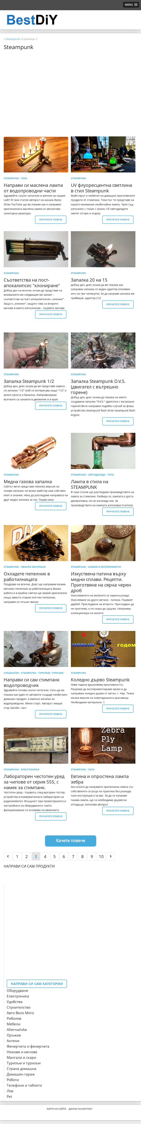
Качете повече (70, 840)
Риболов (14, 1018)
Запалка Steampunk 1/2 (29, 381)
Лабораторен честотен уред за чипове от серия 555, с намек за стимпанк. (34, 781)
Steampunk (11, 178)
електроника (30, 769)
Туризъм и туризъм (24, 1063)
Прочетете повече (50, 219)
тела (24, 178)
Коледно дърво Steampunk (100, 679)
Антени (13, 1040)
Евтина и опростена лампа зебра (100, 779)
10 (101, 856)
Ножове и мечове (22, 1051)
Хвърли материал (33, 567)
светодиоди (97, 474)
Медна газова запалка (28, 481)
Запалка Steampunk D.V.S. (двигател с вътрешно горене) (98, 386)
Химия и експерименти (104, 567)
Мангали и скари (21, 1057)
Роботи (13, 1079)
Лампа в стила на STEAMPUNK (89, 484)
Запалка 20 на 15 (89, 280)
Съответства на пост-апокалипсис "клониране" (32, 282)
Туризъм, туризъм (50, 672)
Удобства (15, 1001)
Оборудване (17, 990)
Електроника (18, 996)
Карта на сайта (56, 1108)
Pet (9, 1096)
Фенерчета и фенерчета (28, 1046)
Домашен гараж (21, 1074)
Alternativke (17, 1029)
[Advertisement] (70, 79)
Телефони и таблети (24, 1085)
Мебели (13, 1024)
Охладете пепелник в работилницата (27, 576)
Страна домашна (21, 1068)
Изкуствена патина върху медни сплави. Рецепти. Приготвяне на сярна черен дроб (101, 582)
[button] (131, 5)
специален (11, 672)
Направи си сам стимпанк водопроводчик (31, 682)
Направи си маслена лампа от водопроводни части (33, 188)
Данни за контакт (80, 1108)
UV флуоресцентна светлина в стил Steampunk (101, 188)
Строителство (18, 1007)
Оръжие (14, 1035)
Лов (10, 1091)
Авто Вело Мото (20, 1012)
